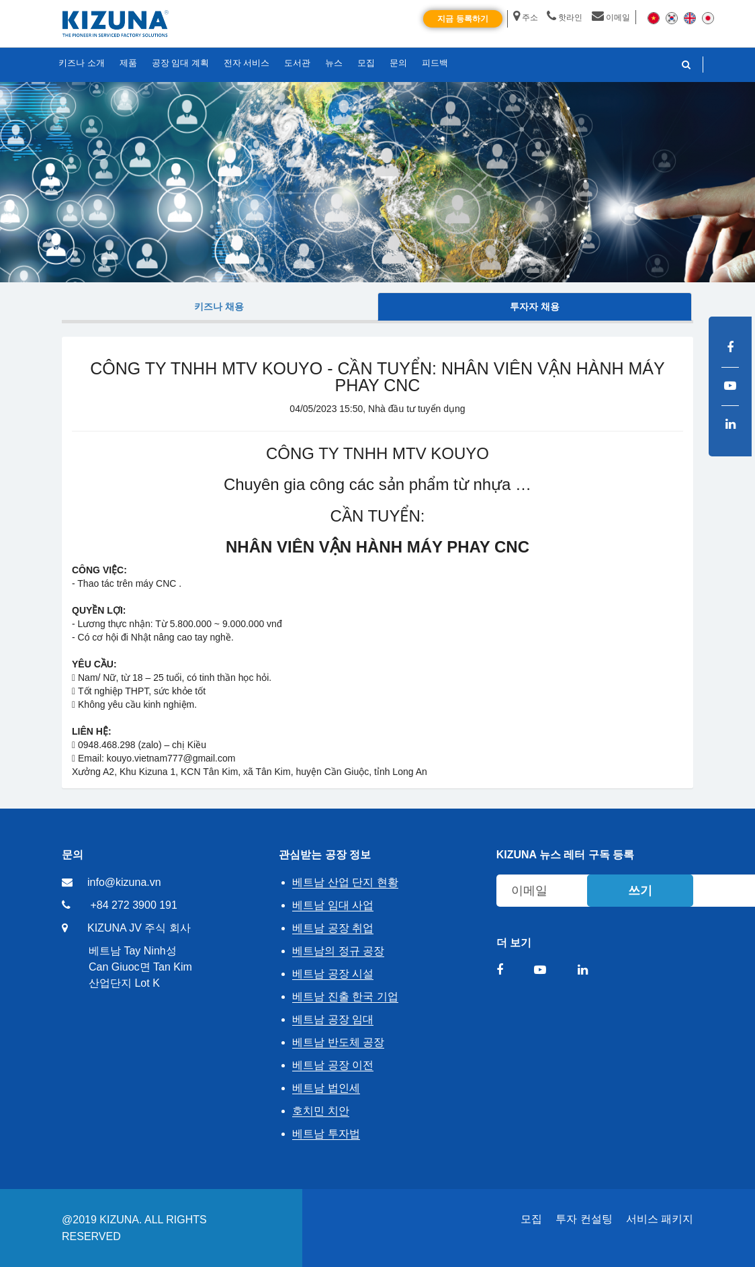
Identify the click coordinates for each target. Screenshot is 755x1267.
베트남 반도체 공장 (338, 1042)
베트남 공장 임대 (332, 1019)
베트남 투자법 (325, 1133)
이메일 (611, 17)
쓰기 (640, 890)
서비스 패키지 (659, 1219)
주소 (525, 17)
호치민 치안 (320, 1110)
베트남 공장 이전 (332, 1065)
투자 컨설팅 (584, 1219)
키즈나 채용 (219, 306)
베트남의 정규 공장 (338, 950)
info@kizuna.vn (124, 882)
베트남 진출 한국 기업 (345, 996)
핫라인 (564, 17)
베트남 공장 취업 (332, 928)
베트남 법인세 (325, 1088)
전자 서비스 (247, 63)
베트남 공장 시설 (332, 973)
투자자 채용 (535, 306)
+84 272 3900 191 (133, 905)
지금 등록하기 (462, 19)
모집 (531, 1219)
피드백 (435, 63)
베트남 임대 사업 (332, 905)
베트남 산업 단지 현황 (345, 882)
